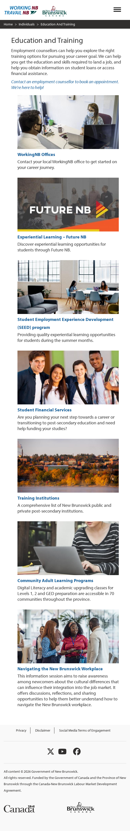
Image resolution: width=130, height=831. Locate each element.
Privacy (21, 730)
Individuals (27, 24)
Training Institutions (38, 498)
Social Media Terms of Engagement (85, 730)
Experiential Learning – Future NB (51, 237)
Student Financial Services (44, 410)
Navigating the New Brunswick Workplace (60, 669)
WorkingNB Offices (36, 154)
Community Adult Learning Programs (55, 580)
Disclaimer (42, 730)
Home (8, 24)
